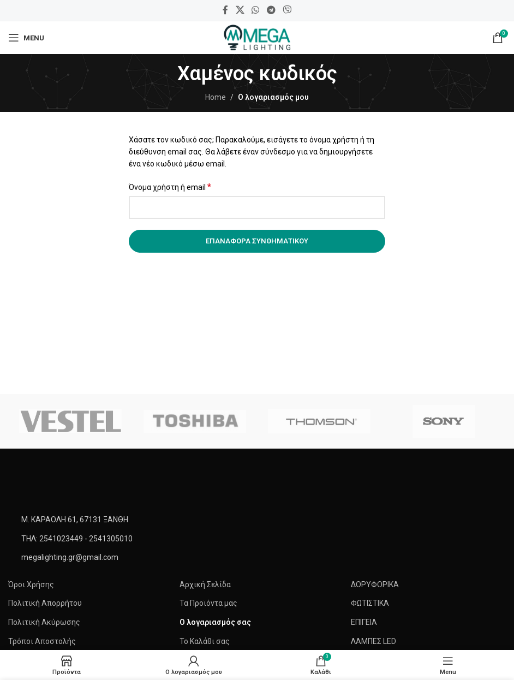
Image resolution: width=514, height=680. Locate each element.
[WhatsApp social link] (255, 10)
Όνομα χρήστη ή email (170, 187)
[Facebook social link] (225, 10)
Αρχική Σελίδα (205, 584)
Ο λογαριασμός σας (215, 622)
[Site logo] (257, 37)
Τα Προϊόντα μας (208, 603)
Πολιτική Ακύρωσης (44, 622)
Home (215, 97)
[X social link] (240, 10)
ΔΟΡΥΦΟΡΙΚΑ (375, 584)
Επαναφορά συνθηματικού (257, 241)
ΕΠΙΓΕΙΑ (364, 622)
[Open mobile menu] (26, 38)
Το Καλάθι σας (205, 641)
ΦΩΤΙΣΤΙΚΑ (370, 603)
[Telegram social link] (271, 10)
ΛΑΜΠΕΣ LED (373, 641)
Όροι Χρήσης (31, 584)
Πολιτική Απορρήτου (45, 603)
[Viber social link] (287, 10)
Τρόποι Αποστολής (42, 641)
